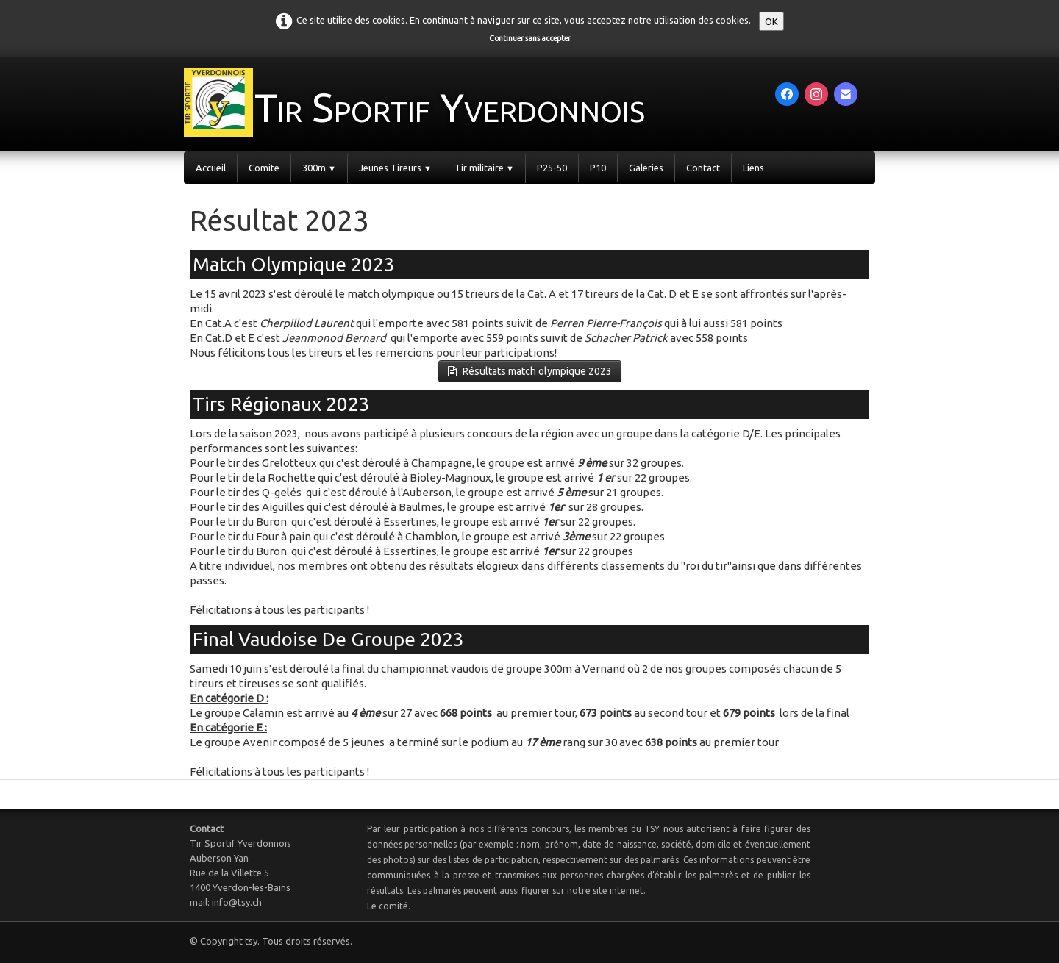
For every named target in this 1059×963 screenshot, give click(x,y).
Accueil (211, 167)
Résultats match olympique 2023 (530, 371)
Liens (753, 167)
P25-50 (552, 167)
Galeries (646, 167)
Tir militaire (484, 167)
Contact (703, 167)
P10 (598, 167)
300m (319, 167)
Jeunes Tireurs (395, 167)
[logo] (450, 103)
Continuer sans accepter (530, 38)
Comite (264, 167)
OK (771, 21)
